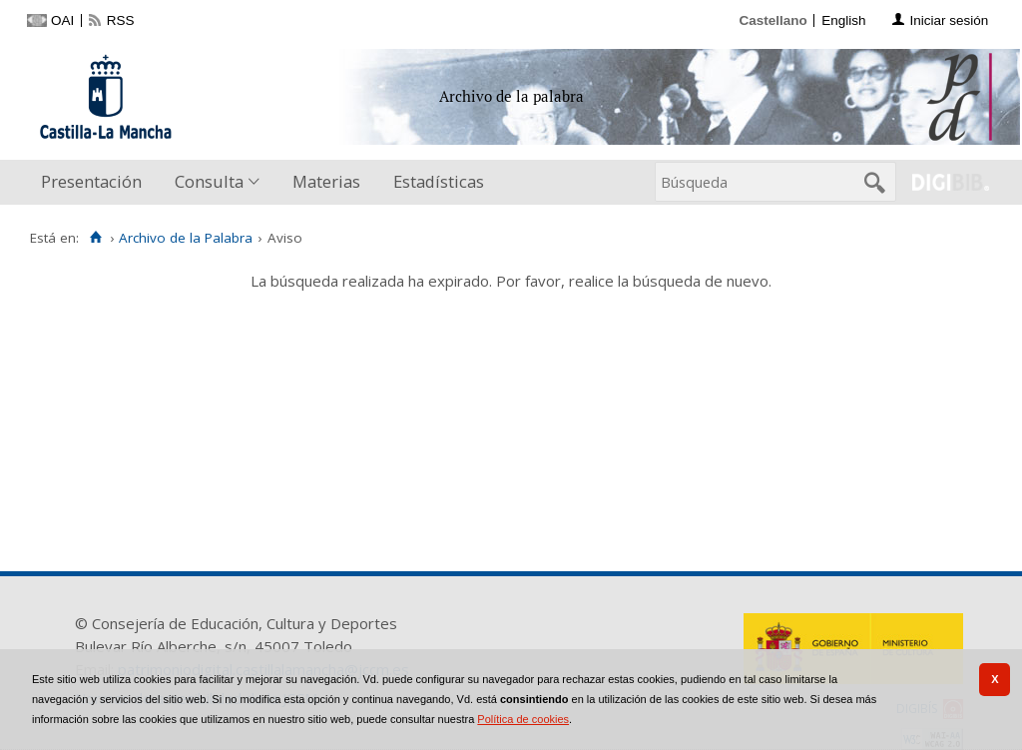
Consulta (209, 181)
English (843, 20)
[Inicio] (95, 238)
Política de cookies (523, 719)
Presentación (91, 181)
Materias (326, 181)
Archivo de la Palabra (186, 238)
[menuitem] (96, 182)
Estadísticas (438, 181)
